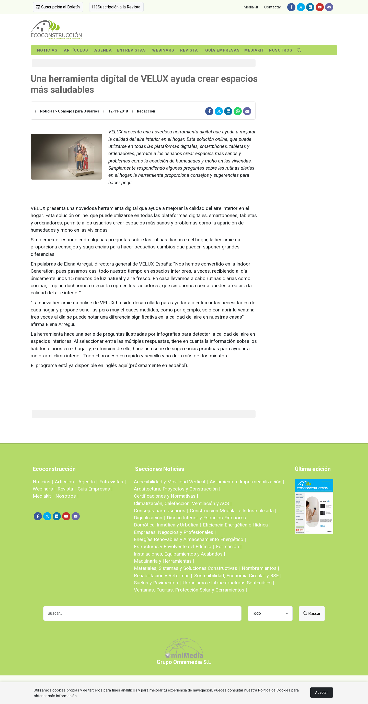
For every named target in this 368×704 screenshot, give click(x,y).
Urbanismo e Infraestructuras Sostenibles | (228, 583)
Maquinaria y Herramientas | (164, 561)
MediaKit (251, 7)
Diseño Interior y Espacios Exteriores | (207, 518)
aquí (122, 365)
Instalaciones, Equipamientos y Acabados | (179, 554)
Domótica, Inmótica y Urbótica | (167, 525)
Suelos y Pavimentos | (157, 583)
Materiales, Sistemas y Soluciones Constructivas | (187, 568)
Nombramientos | (260, 568)
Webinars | (44, 489)
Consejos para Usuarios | (161, 510)
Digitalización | (149, 518)
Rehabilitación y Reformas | (163, 576)
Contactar (272, 7)
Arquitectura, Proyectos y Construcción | (177, 489)
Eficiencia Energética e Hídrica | (236, 525)
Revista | (66, 489)
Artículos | (65, 482)
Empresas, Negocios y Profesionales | (175, 532)
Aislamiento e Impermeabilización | (247, 482)
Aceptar (321, 692)
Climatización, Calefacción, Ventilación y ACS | (183, 503)
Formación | (228, 546)
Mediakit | (43, 496)
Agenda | (87, 482)
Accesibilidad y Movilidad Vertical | (171, 482)
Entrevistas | (112, 482)
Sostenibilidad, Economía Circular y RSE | (237, 576)
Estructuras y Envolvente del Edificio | (174, 546)
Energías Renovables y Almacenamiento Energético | (190, 539)
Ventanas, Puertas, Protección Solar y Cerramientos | (190, 590)
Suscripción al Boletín (58, 7)
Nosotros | (66, 496)
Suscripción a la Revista (116, 7)
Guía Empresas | (95, 489)
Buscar (311, 613)
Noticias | (43, 482)
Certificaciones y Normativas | (166, 496)
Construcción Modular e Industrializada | (233, 510)
